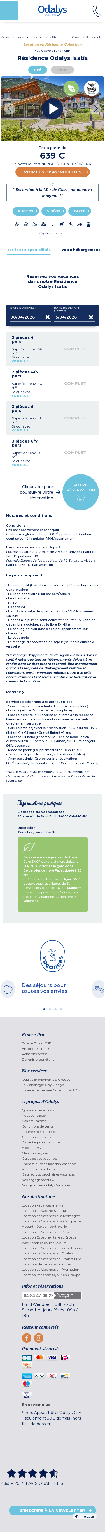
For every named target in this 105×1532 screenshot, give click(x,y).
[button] (52, 233)
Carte (79, 211)
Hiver (62, 70)
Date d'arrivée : (23, 309)
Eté (37, 70)
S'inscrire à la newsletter (52, 1510)
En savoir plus (36, 1404)
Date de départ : (67, 309)
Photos (25, 211)
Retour (84, 1516)
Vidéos (53, 211)
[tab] (28, 249)
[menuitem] (52, 1043)
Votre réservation (80, 492)
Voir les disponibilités (52, 172)
